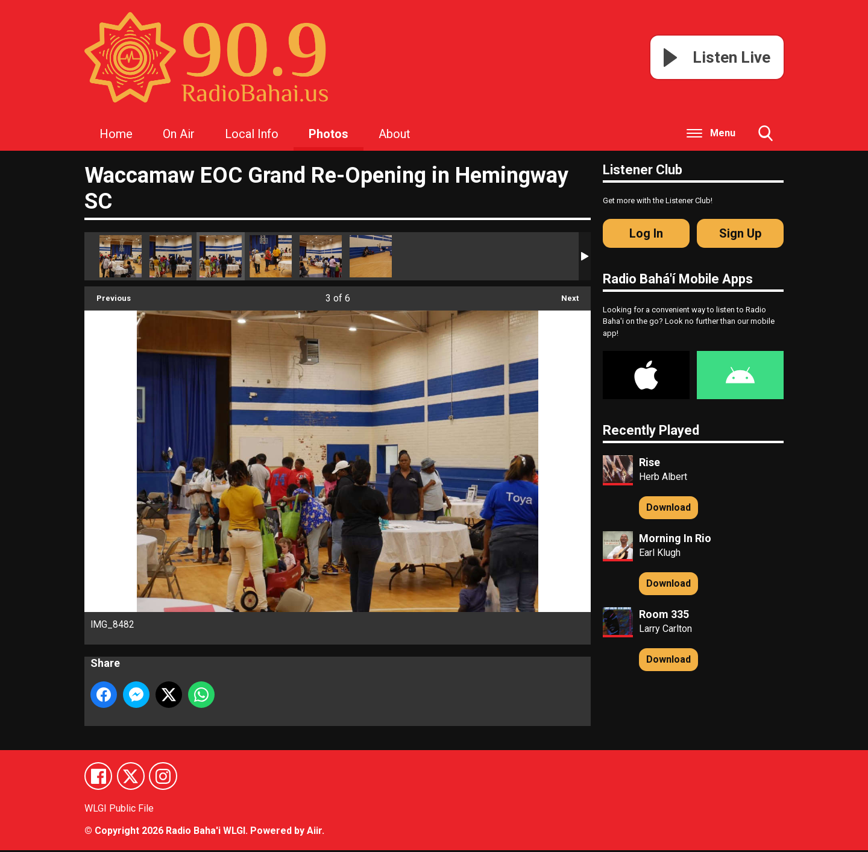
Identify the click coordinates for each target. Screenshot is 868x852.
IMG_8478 (120, 256)
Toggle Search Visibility (765, 138)
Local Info (251, 134)
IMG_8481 (271, 256)
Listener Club (642, 169)
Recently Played (651, 430)
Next (564, 294)
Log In (646, 233)
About (394, 134)
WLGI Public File (119, 810)
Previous (107, 294)
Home (116, 134)
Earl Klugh (660, 552)
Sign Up (740, 233)
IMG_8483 (170, 256)
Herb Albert (663, 476)
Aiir (314, 832)
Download (668, 507)
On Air (179, 134)
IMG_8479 (371, 256)
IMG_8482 (221, 256)
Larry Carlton (665, 628)
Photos (328, 134)
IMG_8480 (321, 256)
